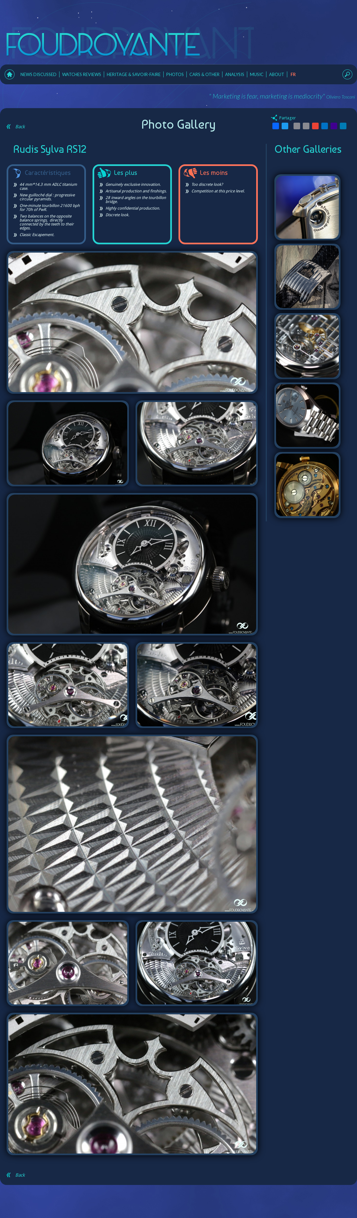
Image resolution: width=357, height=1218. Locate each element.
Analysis (234, 74)
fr (293, 74)
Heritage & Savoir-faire (134, 74)
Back (16, 126)
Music (256, 74)
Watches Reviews (81, 74)
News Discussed (38, 74)
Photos (175, 74)
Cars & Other (204, 74)
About (276, 74)
